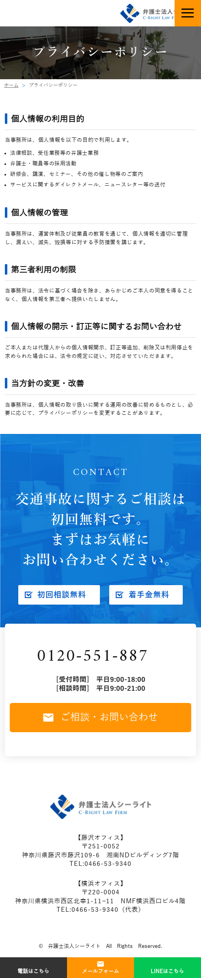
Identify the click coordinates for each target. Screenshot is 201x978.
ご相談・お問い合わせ (100, 717)
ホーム (11, 85)
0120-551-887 (92, 656)
